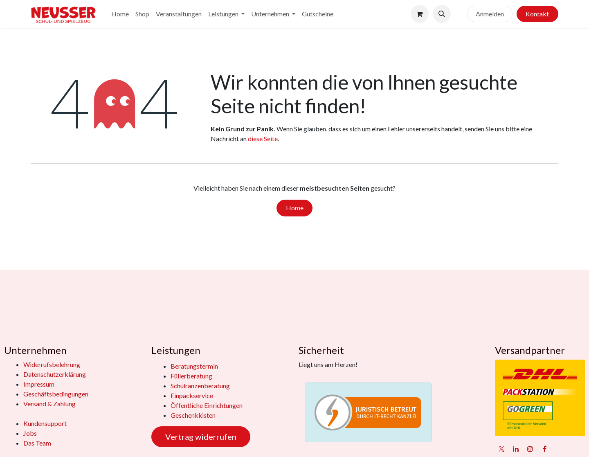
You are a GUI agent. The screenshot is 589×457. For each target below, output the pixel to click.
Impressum (38, 384)
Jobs (30, 433)
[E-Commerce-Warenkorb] (420, 14)
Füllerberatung (191, 376)
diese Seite (263, 138)
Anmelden (490, 14)
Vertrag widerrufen (201, 436)
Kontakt (537, 14)
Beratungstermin (194, 366)
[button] (442, 14)
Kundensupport (45, 423)
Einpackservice (192, 395)
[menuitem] (120, 14)
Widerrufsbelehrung (51, 364)
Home (294, 208)
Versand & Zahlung (49, 403)
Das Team (37, 443)
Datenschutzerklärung (54, 374)
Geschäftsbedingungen (55, 394)
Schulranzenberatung (200, 385)
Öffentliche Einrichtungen (207, 405)
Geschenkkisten (193, 415)
